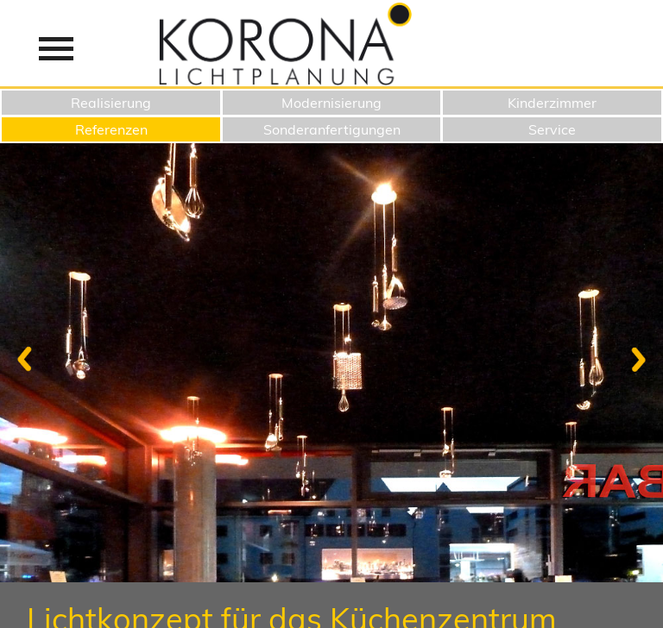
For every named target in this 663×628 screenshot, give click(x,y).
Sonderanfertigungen (332, 129)
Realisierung (111, 102)
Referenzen (111, 129)
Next (633, 359)
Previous (30, 359)
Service (552, 129)
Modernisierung (331, 102)
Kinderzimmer (552, 102)
